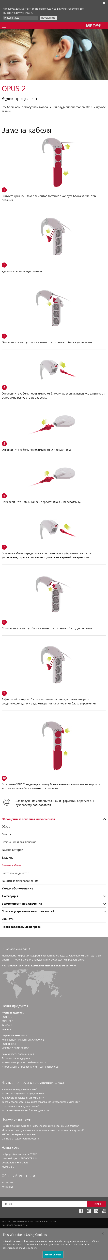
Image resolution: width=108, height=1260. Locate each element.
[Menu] (4, 26)
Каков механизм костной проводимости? (25, 1110)
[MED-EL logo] (95, 25)
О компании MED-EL (18, 949)
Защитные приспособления (20, 881)
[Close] (102, 1235)
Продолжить (48, 17)
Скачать (7, 919)
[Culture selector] (20, 18)
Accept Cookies (52, 1256)
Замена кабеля (11, 865)
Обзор (6, 826)
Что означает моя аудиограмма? (20, 1106)
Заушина (7, 857)
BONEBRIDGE (9, 1043)
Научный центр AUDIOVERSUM (20, 1158)
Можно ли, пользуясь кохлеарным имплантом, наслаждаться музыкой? (43, 1130)
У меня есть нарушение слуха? (19, 1089)
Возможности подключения (22, 903)
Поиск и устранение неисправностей (28, 911)
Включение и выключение (19, 842)
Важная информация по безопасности (24, 1062)
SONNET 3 (7, 1021)
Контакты (7, 1186)
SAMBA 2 (7, 1025)
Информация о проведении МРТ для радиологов (30, 1066)
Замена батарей (12, 850)
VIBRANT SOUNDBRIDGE (15, 1048)
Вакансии (7, 1182)
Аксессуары (10, 896)
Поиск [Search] (97, 1204)
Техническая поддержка (16, 1058)
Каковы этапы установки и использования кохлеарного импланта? (41, 1102)
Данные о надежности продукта (20, 1138)
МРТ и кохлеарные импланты (19, 1134)
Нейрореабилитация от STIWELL (20, 1154)
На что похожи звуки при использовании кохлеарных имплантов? (40, 1125)
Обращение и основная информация (28, 819)
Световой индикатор (15, 873)
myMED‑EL (8, 1166)
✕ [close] (104, 3)
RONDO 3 (7, 1016)
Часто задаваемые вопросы (21, 927)
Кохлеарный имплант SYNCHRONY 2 (23, 1039)
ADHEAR (6, 1029)
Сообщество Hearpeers (15, 1162)
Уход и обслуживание (17, 888)
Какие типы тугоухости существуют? (23, 1093)
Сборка (6, 834)
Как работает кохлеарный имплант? (23, 1097)
